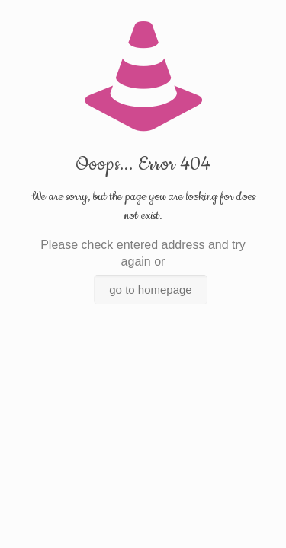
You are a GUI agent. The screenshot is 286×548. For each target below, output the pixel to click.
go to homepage (150, 289)
